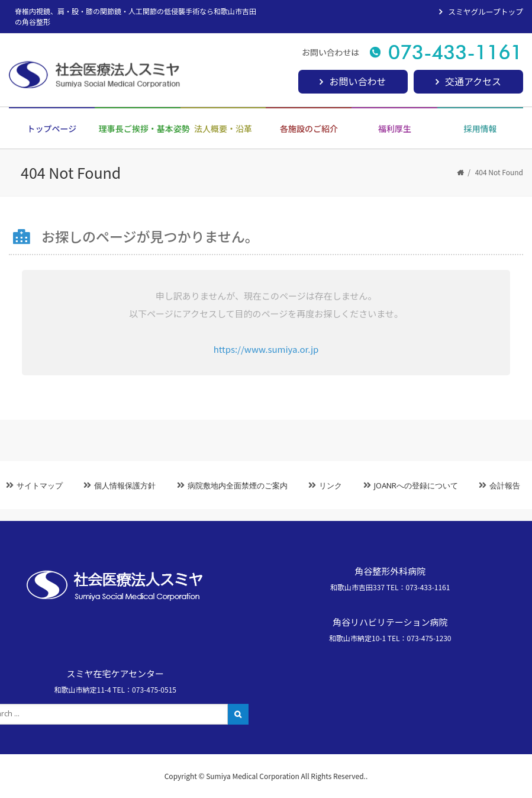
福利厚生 (394, 128)
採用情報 (480, 128)
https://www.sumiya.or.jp (266, 349)
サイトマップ (40, 485)
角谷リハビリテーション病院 (390, 622)
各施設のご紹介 (309, 128)
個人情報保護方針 (125, 485)
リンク (330, 485)
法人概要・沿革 (223, 128)
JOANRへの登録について (416, 485)
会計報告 (504, 485)
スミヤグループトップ (485, 11)
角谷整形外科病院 (389, 571)
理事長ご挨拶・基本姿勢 (139, 128)
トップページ (52, 128)
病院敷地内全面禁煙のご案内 (238, 485)
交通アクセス (473, 81)
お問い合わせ (357, 81)
